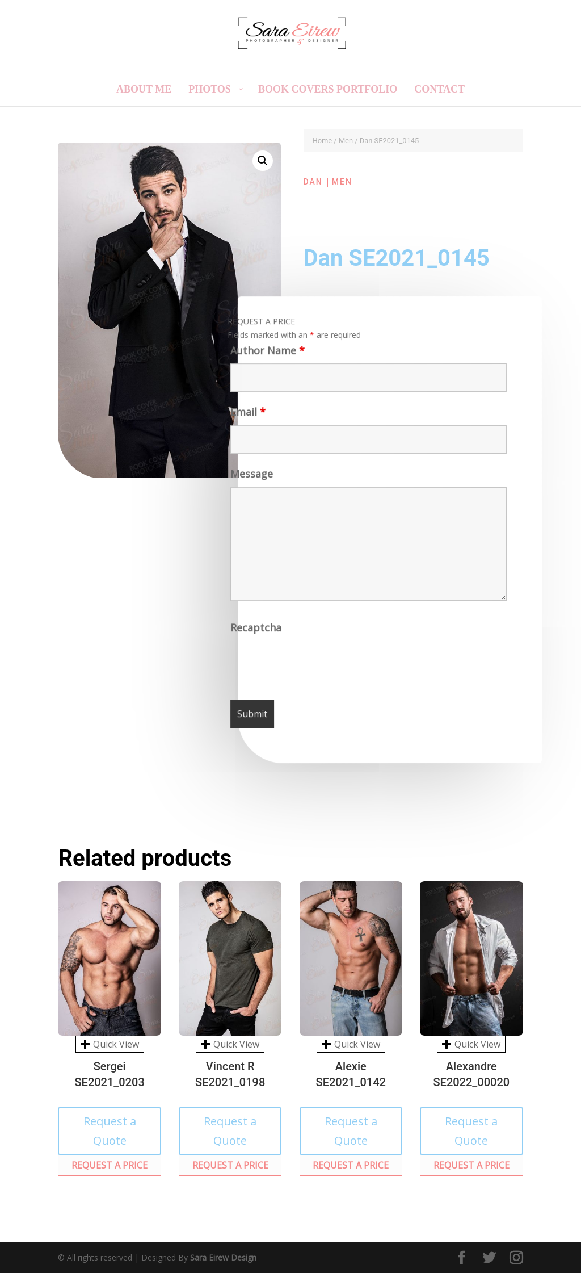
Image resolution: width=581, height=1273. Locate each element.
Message (250, 477)
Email (246, 416)
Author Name (265, 353)
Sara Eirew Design (223, 1257)
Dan (313, 181)
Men (346, 140)
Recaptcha (257, 631)
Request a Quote (109, 1130)
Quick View (110, 1044)
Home (322, 140)
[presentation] (318, 666)
